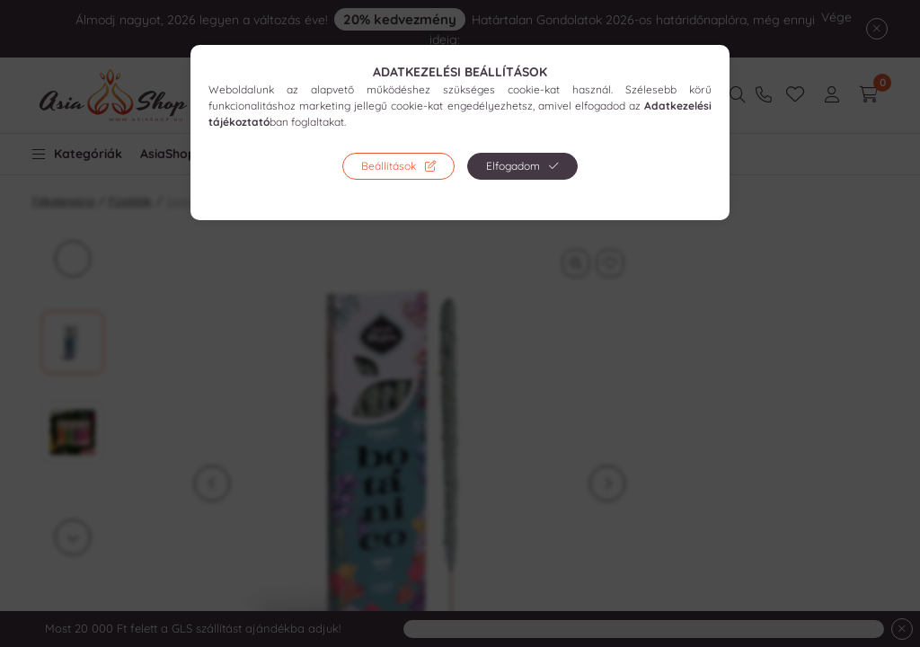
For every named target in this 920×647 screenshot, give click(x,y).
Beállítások (388, 166)
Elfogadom (513, 166)
